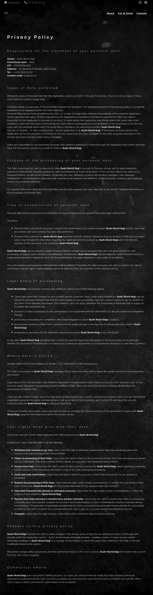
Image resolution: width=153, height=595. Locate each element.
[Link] (6, 13)
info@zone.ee (90, 363)
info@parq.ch (30, 75)
